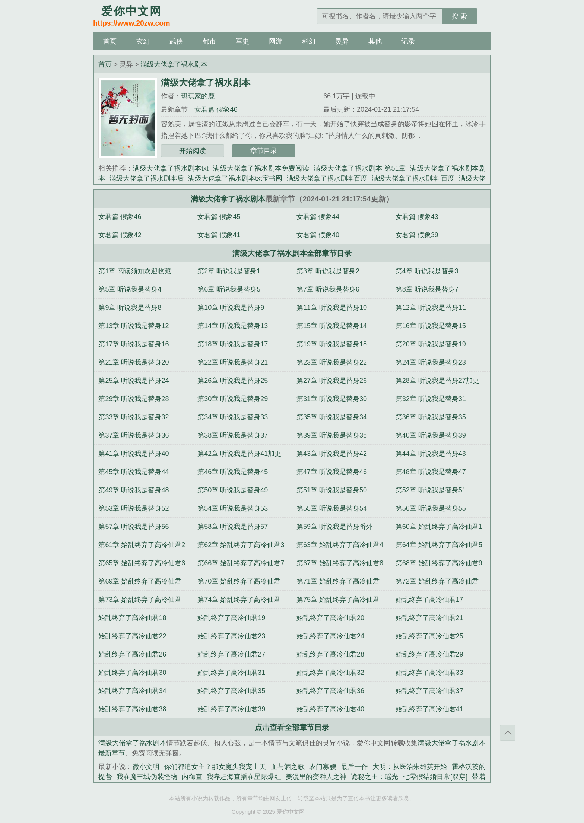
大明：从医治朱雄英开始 (409, 766)
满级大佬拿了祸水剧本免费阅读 (261, 168)
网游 (275, 41)
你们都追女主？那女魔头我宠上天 (215, 766)
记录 (408, 41)
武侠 (176, 41)
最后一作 (354, 766)
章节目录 (263, 151)
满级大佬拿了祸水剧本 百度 (413, 178)
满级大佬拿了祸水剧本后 (146, 178)
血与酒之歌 (288, 766)
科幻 (308, 41)
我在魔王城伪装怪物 (147, 777)
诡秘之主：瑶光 (374, 777)
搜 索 (459, 16)
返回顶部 (507, 733)
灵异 (342, 41)
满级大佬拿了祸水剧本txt (171, 168)
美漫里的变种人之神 (316, 777)
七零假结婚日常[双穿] (435, 777)
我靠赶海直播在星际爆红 (244, 777)
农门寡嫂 (322, 766)
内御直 (192, 777)
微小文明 (146, 766)
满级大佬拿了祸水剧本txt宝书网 (235, 178)
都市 (209, 41)
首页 (110, 41)
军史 (242, 41)
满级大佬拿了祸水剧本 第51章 (360, 168)
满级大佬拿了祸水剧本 (173, 64)
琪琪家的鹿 (198, 96)
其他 (375, 41)
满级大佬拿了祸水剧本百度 (327, 178)
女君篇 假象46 (215, 109)
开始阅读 (192, 151)
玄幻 (143, 41)
